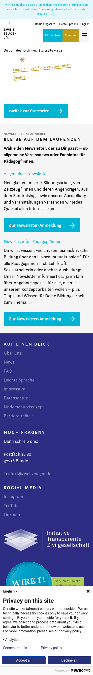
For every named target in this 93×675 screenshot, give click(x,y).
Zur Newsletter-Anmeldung (35, 225)
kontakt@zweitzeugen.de (27, 473)
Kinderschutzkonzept (24, 406)
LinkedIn (12, 514)
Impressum (14, 388)
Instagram (13, 496)
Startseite (45, 50)
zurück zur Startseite (29, 111)
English (84, 24)
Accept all (23, 660)
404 (59, 50)
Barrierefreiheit (18, 415)
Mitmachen (52, 35)
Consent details (15, 648)
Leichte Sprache (68, 24)
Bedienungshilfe (45, 24)
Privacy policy (51, 648)
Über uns (12, 353)
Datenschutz (16, 397)
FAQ (8, 371)
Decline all (69, 660)
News (9, 362)
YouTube (12, 505)
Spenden (71, 35)
